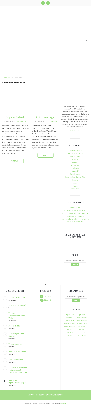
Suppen (75, 186)
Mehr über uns (75, 131)
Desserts (75, 162)
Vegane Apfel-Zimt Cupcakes (16, 334)
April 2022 (82, 315)
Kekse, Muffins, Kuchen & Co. (75, 177)
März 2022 (69, 318)
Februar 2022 (82, 318)
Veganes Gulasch (16, 117)
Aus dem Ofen (75, 156)
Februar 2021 (81, 335)
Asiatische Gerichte (75, 150)
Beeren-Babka (14, 326)
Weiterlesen (16, 161)
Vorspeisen (75, 189)
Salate (75, 183)
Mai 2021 (70, 332)
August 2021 (82, 327)
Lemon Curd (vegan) (16, 297)
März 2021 (69, 335)
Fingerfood (75, 165)
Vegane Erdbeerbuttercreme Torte (16, 315)
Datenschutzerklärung (54, 395)
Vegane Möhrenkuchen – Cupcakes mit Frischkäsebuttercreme (17, 370)
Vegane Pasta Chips (16, 344)
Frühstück (75, 168)
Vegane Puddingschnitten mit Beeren (75, 213)
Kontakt (31, 395)
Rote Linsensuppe (45, 117)
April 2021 (81, 332)
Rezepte (75, 180)
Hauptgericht (75, 171)
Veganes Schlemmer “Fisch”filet (75, 210)
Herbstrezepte (75, 174)
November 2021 (69, 324)
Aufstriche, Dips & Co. (75, 153)
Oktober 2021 (82, 324)
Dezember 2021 (82, 321)
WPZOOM (63, 404)
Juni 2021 (82, 329)
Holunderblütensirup (17, 352)
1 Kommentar (52, 121)
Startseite (6, 78)
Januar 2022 (69, 321)
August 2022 (69, 315)
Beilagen (75, 159)
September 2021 (69, 327)
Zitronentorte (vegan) (17, 305)
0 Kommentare (22, 121)
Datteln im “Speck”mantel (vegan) (17, 381)
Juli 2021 (69, 329)
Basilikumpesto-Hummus (75, 216)
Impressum (40, 395)
